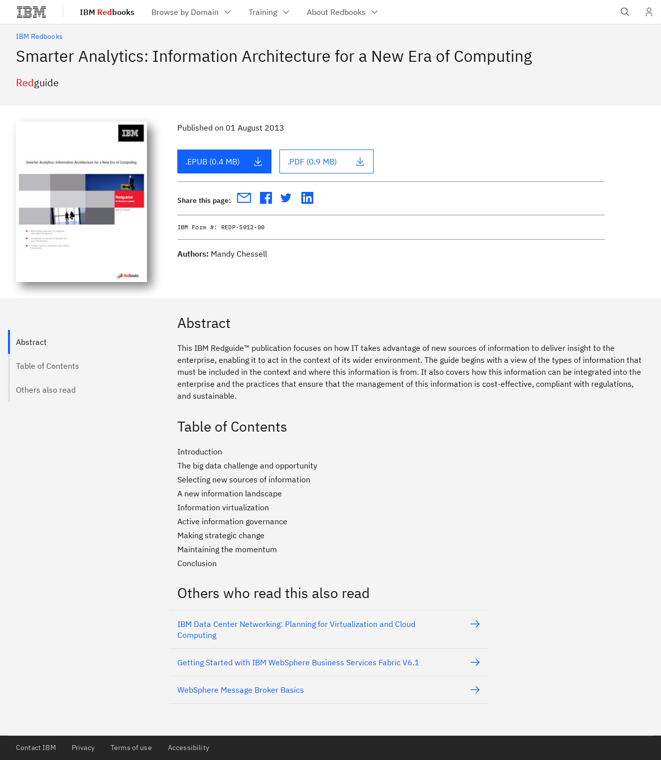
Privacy (83, 747)
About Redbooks (343, 12)
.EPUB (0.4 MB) (224, 161)
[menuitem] (192, 12)
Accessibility (188, 747)
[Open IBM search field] (625, 12)
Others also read (46, 390)
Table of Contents (47, 366)
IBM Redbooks (39, 36)
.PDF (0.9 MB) (326, 161)
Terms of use (131, 747)
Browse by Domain (192, 12)
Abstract (31, 342)
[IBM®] (31, 12)
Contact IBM (36, 747)
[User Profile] (649, 12)
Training (270, 12)
